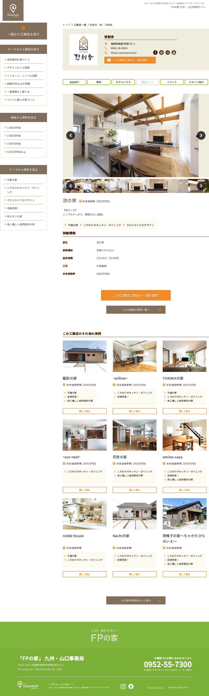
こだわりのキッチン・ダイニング (102, 225)
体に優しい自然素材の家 (80, 400)
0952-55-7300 (168, 664)
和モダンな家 (14, 216)
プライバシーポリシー (156, 687)
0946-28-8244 (119, 48)
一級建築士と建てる (18, 91)
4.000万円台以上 (16, 152)
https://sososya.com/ (123, 52)
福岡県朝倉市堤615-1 (123, 43)
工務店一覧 (80, 24)
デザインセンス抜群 (18, 67)
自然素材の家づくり (18, 59)
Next (201, 135)
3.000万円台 (14, 143)
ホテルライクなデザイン (140, 225)
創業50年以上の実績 (18, 83)
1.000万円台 (14, 127)
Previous (70, 135)
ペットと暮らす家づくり (21, 99)
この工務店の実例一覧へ (136, 309)
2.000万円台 (14, 135)
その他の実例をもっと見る (136, 600)
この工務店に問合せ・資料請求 (130, 60)
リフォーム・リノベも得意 (22, 75)
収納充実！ (73, 396)
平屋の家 (73, 225)
